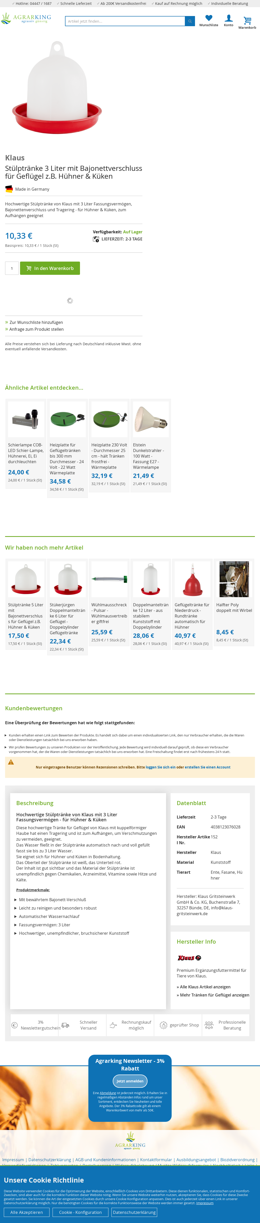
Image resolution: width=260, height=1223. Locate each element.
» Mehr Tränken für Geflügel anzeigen (213, 995)
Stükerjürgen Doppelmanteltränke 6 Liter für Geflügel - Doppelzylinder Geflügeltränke (67, 619)
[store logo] (26, 18)
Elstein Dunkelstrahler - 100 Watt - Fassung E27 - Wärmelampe (148, 456)
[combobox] (130, 21)
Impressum (13, 1159)
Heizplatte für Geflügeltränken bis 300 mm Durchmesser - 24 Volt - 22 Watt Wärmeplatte (67, 459)
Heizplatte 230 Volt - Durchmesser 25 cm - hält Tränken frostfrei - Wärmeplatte (109, 456)
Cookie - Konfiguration (80, 1212)
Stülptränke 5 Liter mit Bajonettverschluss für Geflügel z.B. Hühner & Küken (25, 616)
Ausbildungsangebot (196, 1159)
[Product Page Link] (26, 435)
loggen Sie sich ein (161, 767)
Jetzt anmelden (130, 1081)
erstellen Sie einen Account (208, 767)
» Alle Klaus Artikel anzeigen (204, 987)
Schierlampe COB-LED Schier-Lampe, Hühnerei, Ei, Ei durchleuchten (26, 453)
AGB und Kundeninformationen (105, 1159)
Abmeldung (108, 1093)
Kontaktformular (156, 1159)
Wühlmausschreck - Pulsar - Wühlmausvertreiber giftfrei (109, 613)
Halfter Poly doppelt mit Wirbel (234, 607)
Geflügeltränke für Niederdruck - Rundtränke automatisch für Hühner (192, 616)
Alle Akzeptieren (26, 1212)
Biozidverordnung (237, 1159)
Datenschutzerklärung (49, 1159)
